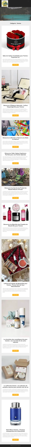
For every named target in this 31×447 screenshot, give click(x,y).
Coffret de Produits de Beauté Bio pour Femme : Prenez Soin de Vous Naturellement (15, 285)
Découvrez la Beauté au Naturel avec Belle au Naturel (15, 138)
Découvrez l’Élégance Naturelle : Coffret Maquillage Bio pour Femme (15, 106)
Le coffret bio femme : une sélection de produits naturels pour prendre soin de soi (15, 386)
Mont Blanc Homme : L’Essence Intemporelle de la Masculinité (15, 430)
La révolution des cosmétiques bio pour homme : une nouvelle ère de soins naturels (15, 341)
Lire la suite (15, 64)
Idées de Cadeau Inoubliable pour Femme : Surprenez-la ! (15, 56)
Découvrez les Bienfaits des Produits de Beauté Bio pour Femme (15, 225)
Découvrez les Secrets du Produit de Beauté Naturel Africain (15, 188)
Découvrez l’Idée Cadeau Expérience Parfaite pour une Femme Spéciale (15, 154)
